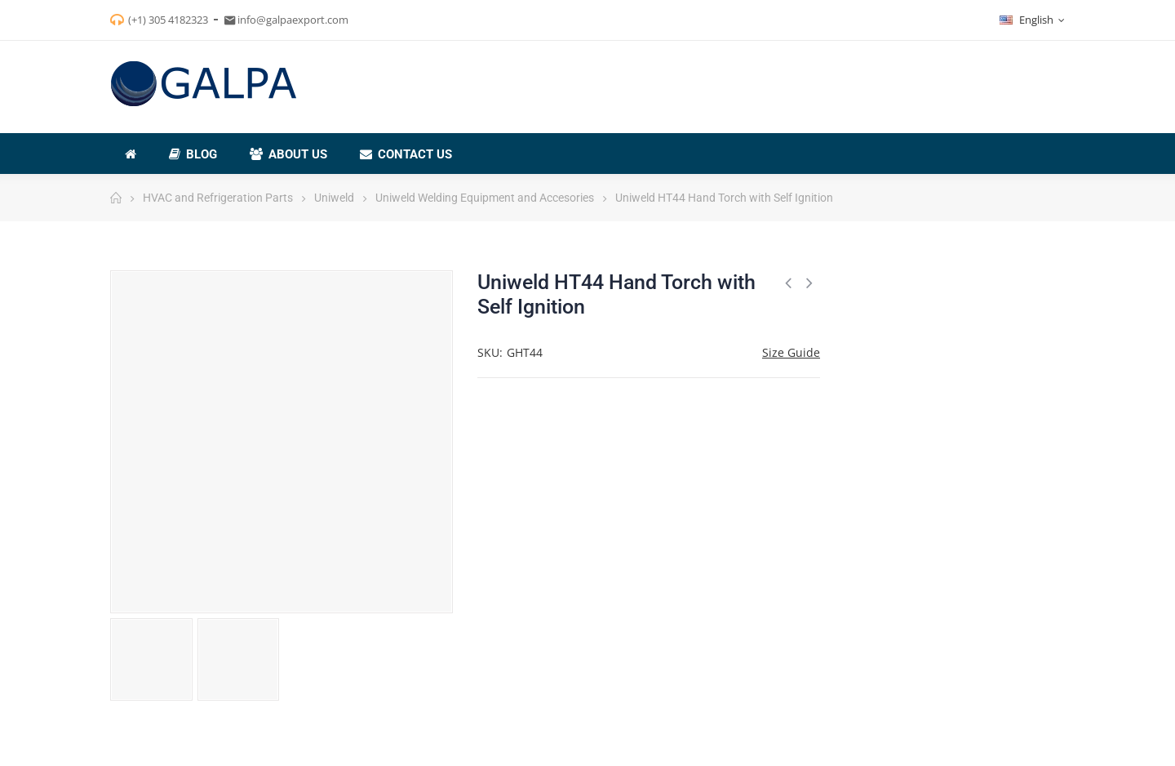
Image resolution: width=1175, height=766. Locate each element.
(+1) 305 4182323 (168, 19)
